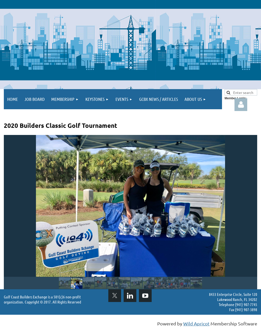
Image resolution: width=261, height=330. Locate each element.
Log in (240, 104)
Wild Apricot (196, 323)
